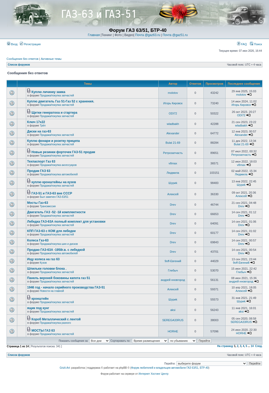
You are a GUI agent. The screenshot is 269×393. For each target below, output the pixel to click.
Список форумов (19, 64)
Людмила (173, 172)
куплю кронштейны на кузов (54, 182)
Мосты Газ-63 (37, 203)
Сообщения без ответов (22, 58)
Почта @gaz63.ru (147, 35)
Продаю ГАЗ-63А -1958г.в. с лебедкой (56, 250)
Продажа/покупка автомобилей (59, 174)
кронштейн (40, 298)
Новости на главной (52, 291)
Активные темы (51, 58)
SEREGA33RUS (173, 320)
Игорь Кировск (173, 103)
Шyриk (173, 182)
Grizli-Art (65, 367)
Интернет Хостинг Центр (153, 373)
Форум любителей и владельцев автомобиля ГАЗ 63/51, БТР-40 (170, 367)
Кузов (43, 262)
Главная (94, 35)
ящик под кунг (38, 308)
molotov (173, 92)
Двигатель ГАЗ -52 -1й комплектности (56, 212)
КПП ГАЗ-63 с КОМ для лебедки (51, 231)
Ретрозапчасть (173, 152)
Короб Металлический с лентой (56, 319)
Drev (173, 204)
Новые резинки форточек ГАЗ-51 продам (63, 152)
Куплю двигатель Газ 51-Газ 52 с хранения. (60, 101)
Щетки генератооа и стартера (54, 112)
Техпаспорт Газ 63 (41, 161)
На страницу (225, 346)
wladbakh (173, 123)
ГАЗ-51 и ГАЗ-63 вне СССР (52, 193)
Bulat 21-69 (172, 142)
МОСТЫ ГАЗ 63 (43, 330)
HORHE (173, 331)
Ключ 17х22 (36, 122)
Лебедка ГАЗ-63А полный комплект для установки (66, 221)
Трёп (42, 125)
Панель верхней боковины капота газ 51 (58, 278)
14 (252, 346)
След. (258, 346)
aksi (173, 309)
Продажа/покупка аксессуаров (58, 165)
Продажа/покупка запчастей (57, 95)
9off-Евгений (173, 261)
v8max (173, 163)
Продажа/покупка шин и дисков (59, 243)
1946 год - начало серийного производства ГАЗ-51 (66, 287)
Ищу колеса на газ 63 (43, 259)
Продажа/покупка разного (55, 322)
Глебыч (173, 270)
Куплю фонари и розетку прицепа (53, 141)
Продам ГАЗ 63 (38, 171)
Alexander (173, 133)
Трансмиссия (48, 206)
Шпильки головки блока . (46, 268)
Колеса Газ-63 (38, 240)
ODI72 (173, 113)
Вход (12, 44)
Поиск (256, 44)
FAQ (242, 44)
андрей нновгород (173, 279)
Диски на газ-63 (39, 131)
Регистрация (30, 44)
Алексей (173, 194)
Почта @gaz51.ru (175, 35)
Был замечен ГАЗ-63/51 (54, 196)
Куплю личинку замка (48, 92)
